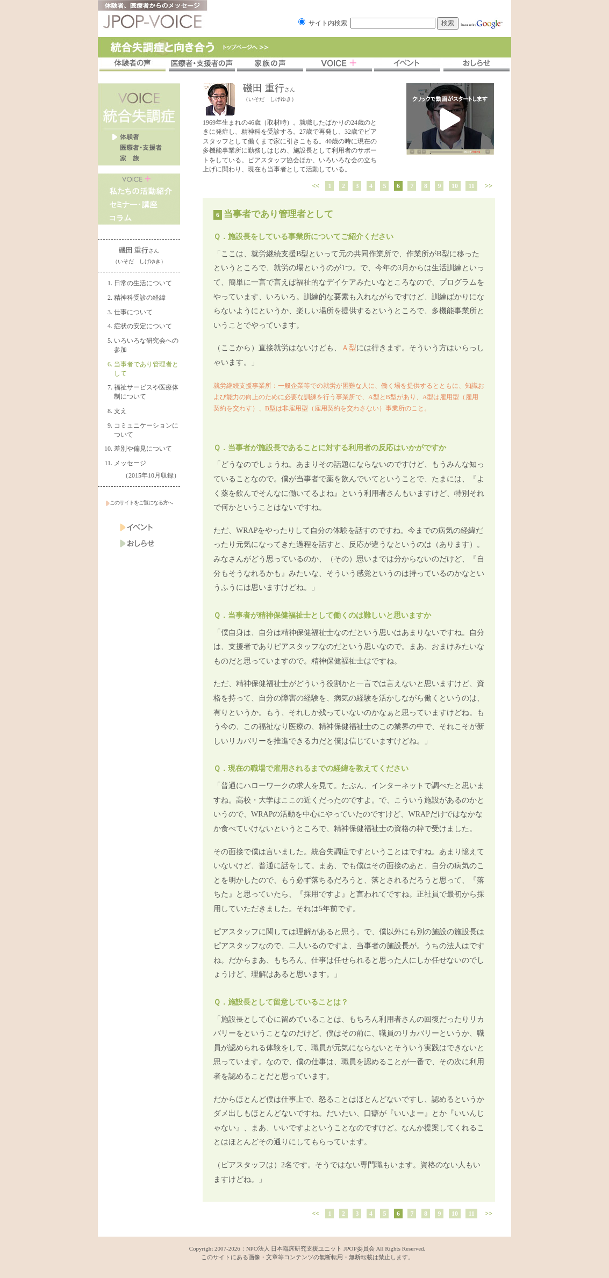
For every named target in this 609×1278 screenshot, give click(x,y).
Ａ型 (348, 348)
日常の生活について (143, 283)
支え (120, 411)
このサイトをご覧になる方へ (139, 503)
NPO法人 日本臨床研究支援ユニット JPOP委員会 (310, 1248)
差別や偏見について (143, 448)
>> (488, 186)
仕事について (133, 312)
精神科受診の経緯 (140, 297)
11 (471, 186)
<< (316, 186)
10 (455, 186)
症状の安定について (143, 326)
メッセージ (130, 463)
